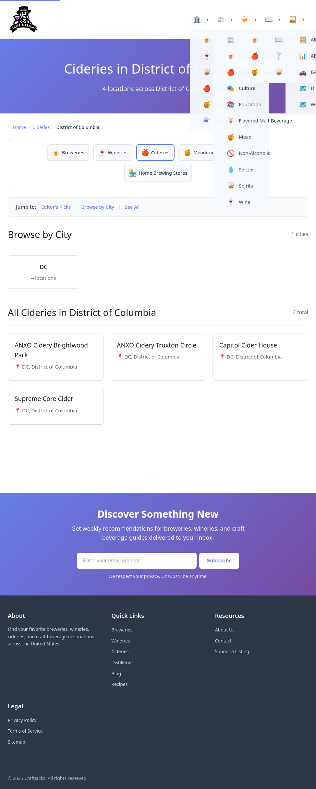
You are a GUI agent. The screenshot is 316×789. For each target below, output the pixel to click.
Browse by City (100, 207)
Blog (116, 674)
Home (19, 127)
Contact (223, 641)
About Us (225, 630)
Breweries (121, 630)
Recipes (119, 685)
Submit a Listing (232, 652)
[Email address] (134, 561)
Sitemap (16, 742)
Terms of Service (25, 731)
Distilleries (122, 663)
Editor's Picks (56, 207)
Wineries (120, 641)
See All (135, 207)
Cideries (41, 127)
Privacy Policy (22, 721)
